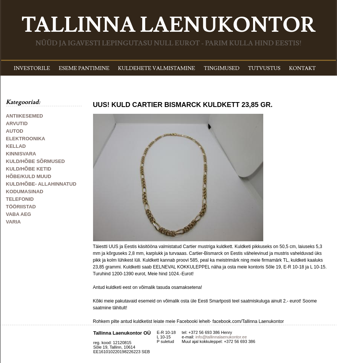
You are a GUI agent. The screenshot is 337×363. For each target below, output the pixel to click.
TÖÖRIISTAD (21, 206)
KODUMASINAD (24, 191)
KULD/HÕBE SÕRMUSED (35, 161)
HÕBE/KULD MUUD (28, 176)
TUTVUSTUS (264, 68)
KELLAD (16, 146)
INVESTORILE (32, 68)
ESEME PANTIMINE (84, 68)
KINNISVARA (21, 154)
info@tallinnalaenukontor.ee (221, 337)
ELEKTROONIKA (25, 138)
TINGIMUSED (221, 68)
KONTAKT (302, 68)
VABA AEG (18, 214)
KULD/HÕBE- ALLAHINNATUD (41, 184)
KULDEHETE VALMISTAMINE (156, 68)
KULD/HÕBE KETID (28, 169)
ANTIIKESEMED (24, 116)
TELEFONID (20, 199)
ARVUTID (17, 123)
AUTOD (14, 131)
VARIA (13, 222)
